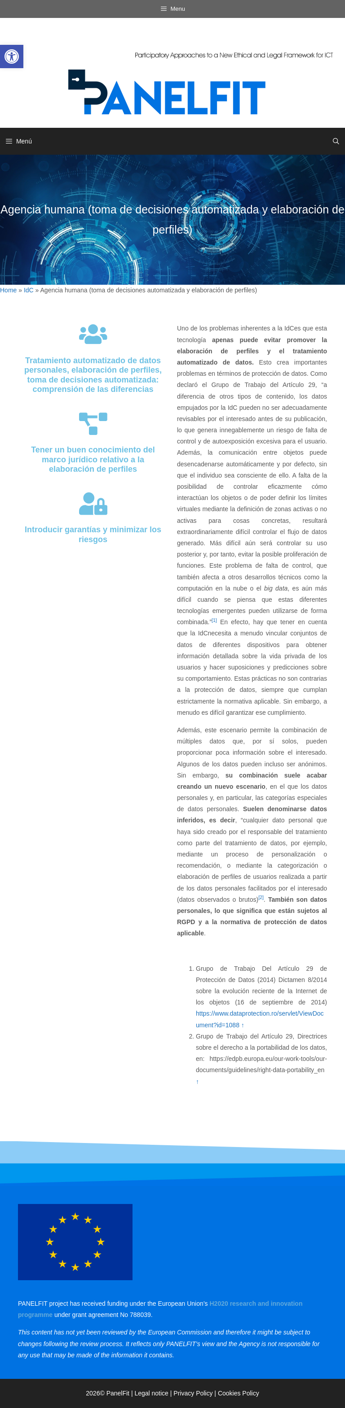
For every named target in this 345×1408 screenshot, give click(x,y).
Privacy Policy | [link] (195, 1393)
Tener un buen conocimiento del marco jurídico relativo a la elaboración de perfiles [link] (93, 459)
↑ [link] (242, 1025)
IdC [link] (29, 290)
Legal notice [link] (151, 1393)
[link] (11, 56)
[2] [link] (261, 897)
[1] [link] (214, 620)
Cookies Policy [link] (238, 1393)
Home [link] (8, 290)
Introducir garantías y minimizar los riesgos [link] (93, 534)
